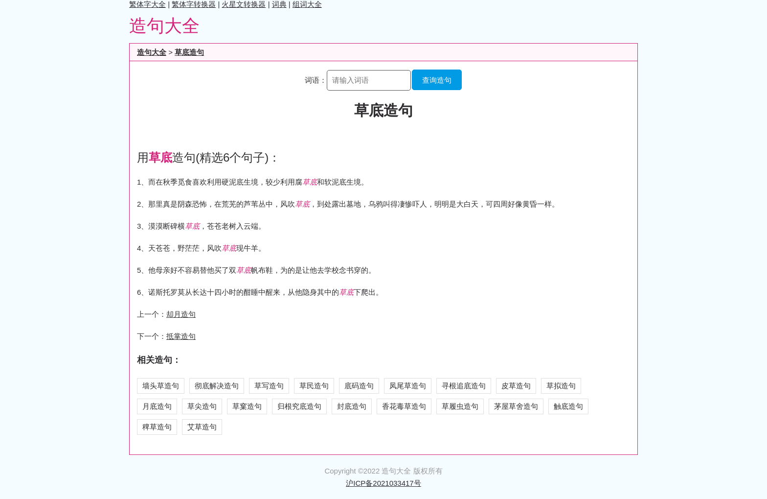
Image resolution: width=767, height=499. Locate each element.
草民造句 (314, 385)
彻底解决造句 (217, 385)
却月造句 (181, 314)
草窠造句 (247, 406)
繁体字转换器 (194, 4)
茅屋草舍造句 (516, 406)
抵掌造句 (181, 336)
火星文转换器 (244, 4)
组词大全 (307, 4)
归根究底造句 (299, 406)
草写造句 (269, 385)
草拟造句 (561, 385)
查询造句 (436, 80)
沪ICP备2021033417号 (383, 483)
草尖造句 (202, 406)
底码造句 (359, 385)
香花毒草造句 (404, 406)
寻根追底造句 (464, 385)
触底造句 (568, 406)
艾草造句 (202, 427)
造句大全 (164, 26)
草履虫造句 (460, 406)
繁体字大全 (147, 4)
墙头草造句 (160, 385)
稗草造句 (157, 427)
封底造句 (351, 406)
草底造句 (189, 52)
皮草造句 (516, 385)
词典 (279, 4)
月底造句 (157, 406)
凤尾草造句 (407, 385)
